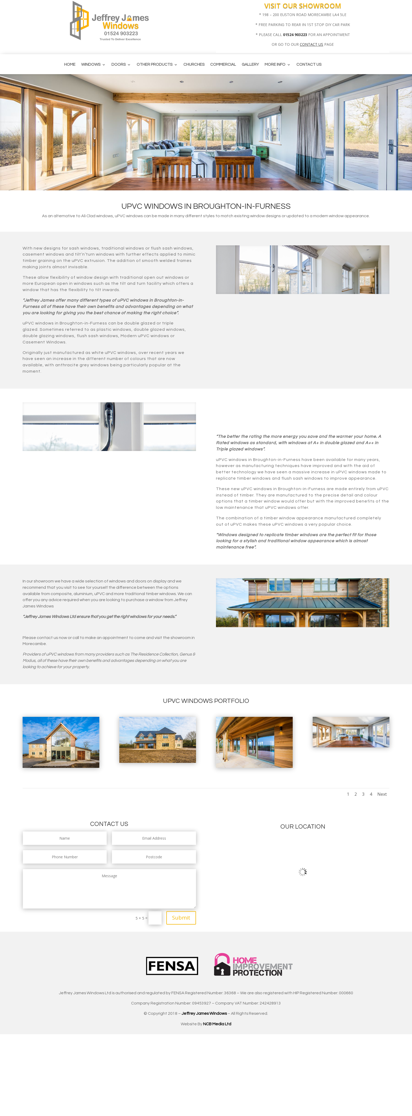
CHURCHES (193, 65)
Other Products (154, 65)
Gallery (250, 65)
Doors (118, 65)
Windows (90, 65)
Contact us (308, 65)
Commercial (223, 65)
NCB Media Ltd (217, 1024)
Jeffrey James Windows (204, 1013)
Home (69, 65)
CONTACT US (311, 44)
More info (275, 65)
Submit (181, 917)
